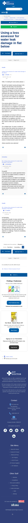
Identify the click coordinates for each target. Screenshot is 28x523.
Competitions (14, 480)
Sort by (8, 247)
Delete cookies (8, 356)
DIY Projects (14, 457)
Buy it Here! (14, 330)
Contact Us (14, 419)
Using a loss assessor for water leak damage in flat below (11, 39)
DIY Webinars (14, 465)
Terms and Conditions (14, 483)
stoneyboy (4, 157)
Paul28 (3, 67)
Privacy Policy (14, 485)
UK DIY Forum (14, 460)
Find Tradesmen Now (14, 302)
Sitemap (14, 493)
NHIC (14, 491)
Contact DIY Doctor (14, 452)
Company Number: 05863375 (14, 422)
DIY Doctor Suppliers (14, 463)
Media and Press (14, 454)
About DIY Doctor (14, 449)
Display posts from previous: (13, 244)
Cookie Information (14, 488)
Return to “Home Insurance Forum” (11, 268)
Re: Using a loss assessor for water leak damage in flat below (12, 161)
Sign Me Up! (14, 347)
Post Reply (6, 53)
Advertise (14, 477)
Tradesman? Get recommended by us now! (14, 306)
